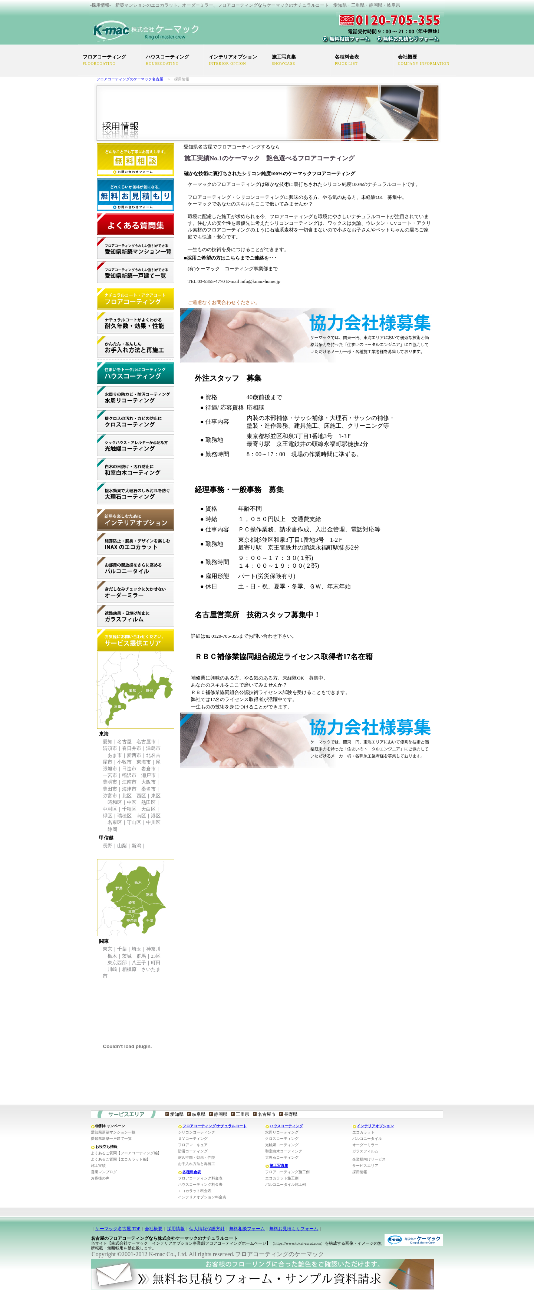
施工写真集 (279, 1166)
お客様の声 (100, 1178)
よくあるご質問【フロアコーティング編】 (126, 1153)
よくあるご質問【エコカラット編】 (120, 1159)
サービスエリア (365, 1166)
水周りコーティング (282, 1132)
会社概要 (153, 1228)
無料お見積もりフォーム (293, 1228)
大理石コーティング (282, 1157)
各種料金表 (191, 1172)
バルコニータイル (367, 1139)
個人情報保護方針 (207, 1228)
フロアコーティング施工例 (287, 1172)
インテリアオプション (375, 1126)
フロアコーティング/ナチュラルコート (214, 1126)
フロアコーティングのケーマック (279, 1254)
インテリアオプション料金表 (202, 1197)
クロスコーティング (282, 1139)
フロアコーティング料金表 (200, 1178)
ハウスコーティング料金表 (200, 1184)
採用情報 (359, 1172)
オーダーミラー (365, 1145)
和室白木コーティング (283, 1151)
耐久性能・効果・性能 (196, 1157)
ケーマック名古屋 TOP (117, 1228)
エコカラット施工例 (282, 1178)
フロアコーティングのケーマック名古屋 (129, 79)
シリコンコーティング (196, 1132)
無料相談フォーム (247, 1228)
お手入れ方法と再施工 (196, 1164)
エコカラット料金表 (194, 1191)
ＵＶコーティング (193, 1139)
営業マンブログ (104, 1172)
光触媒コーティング (282, 1145)
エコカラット (363, 1132)
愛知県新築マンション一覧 (113, 1132)
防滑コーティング (193, 1151)
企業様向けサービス (369, 1159)
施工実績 (98, 1166)
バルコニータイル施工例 (285, 1184)
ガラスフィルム (365, 1151)
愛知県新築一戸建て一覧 (111, 1139)
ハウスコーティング (286, 1126)
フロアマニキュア (193, 1145)
